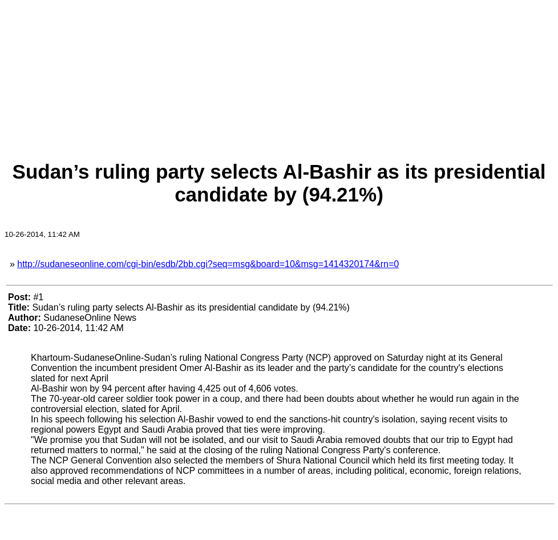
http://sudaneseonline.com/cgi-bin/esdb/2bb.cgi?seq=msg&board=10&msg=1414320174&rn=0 (208, 264)
